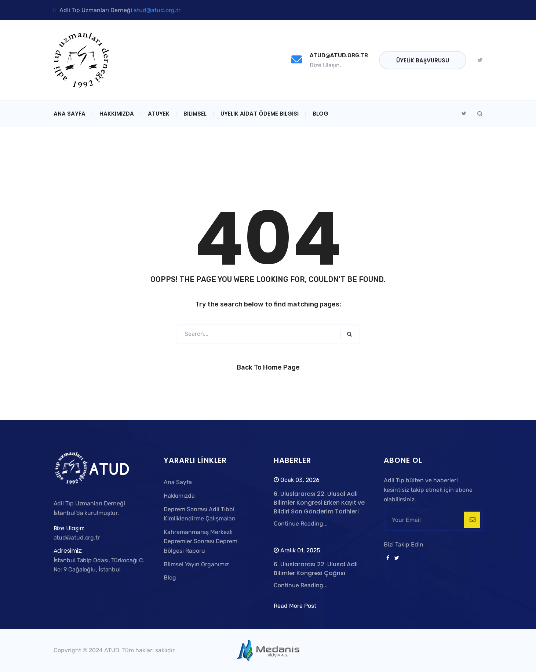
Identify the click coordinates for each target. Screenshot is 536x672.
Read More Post (295, 605)
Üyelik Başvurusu (422, 60)
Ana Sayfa (69, 113)
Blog (320, 113)
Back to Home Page (268, 367)
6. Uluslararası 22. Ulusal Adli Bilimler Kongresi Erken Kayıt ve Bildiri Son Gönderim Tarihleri (319, 503)
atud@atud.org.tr (157, 10)
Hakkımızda (116, 113)
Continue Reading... (301, 523)
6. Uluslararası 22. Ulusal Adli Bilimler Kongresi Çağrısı (316, 568)
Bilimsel (195, 113)
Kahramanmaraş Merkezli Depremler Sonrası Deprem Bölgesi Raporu (200, 541)
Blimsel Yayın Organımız (196, 564)
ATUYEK (158, 113)
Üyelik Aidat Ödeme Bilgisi (259, 113)
